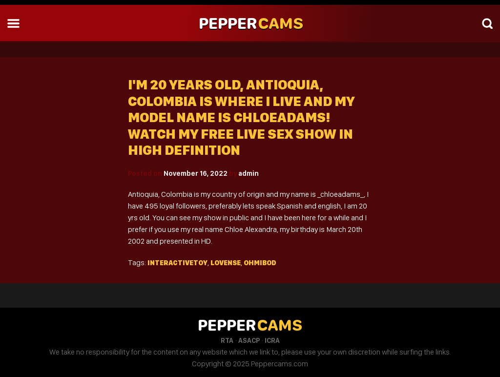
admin (248, 173)
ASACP (249, 340)
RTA (227, 340)
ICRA (272, 340)
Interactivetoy (177, 263)
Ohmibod (260, 263)
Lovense (225, 263)
